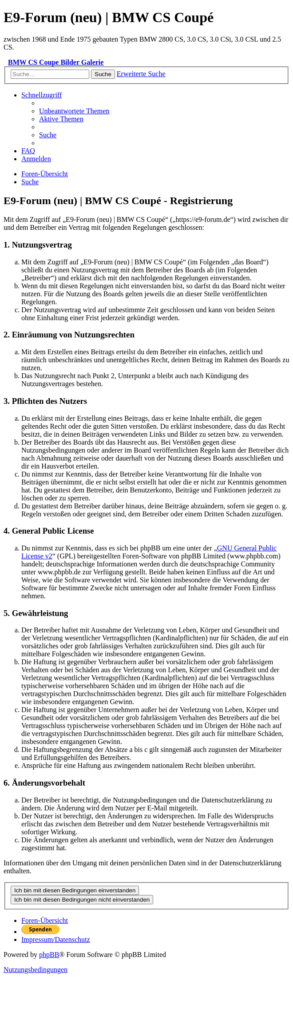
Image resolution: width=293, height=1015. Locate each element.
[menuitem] (74, 111)
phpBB (49, 954)
